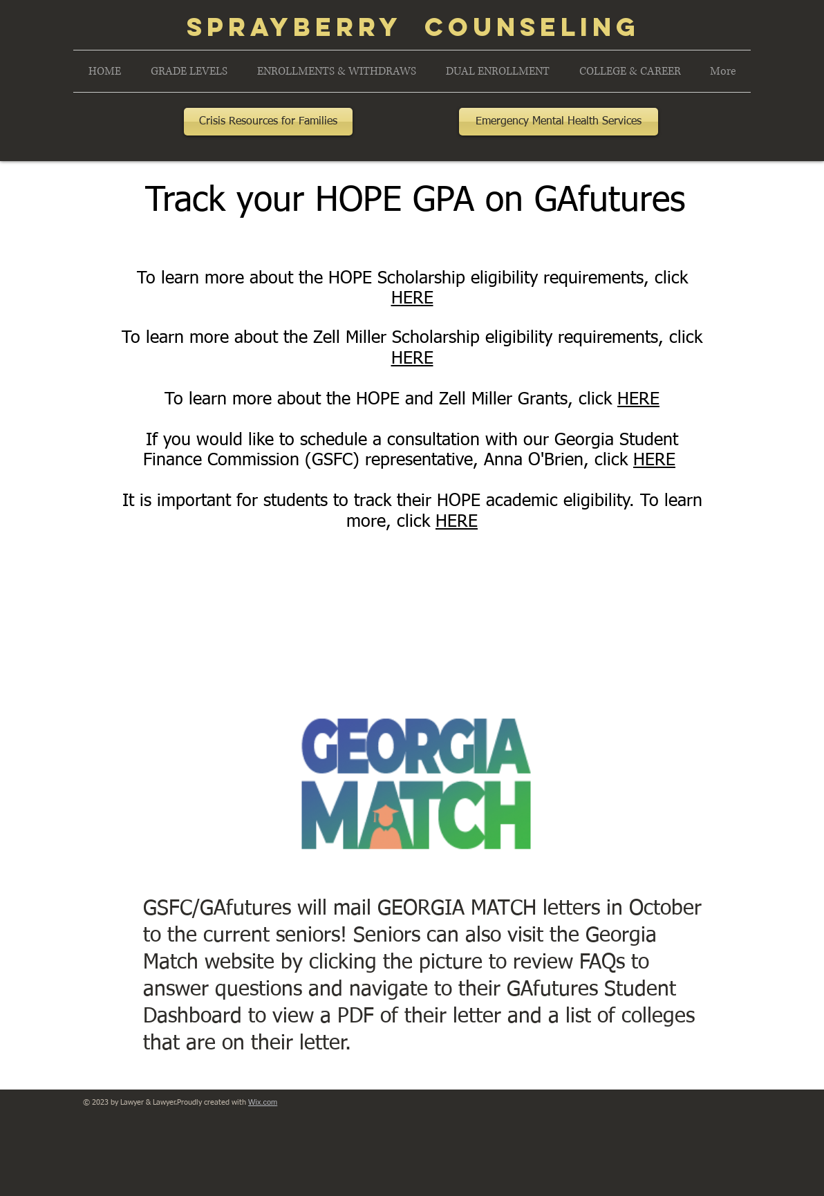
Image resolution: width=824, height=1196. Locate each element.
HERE (412, 299)
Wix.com (262, 1102)
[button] (188, 71)
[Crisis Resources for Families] (268, 122)
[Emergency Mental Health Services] (558, 122)
